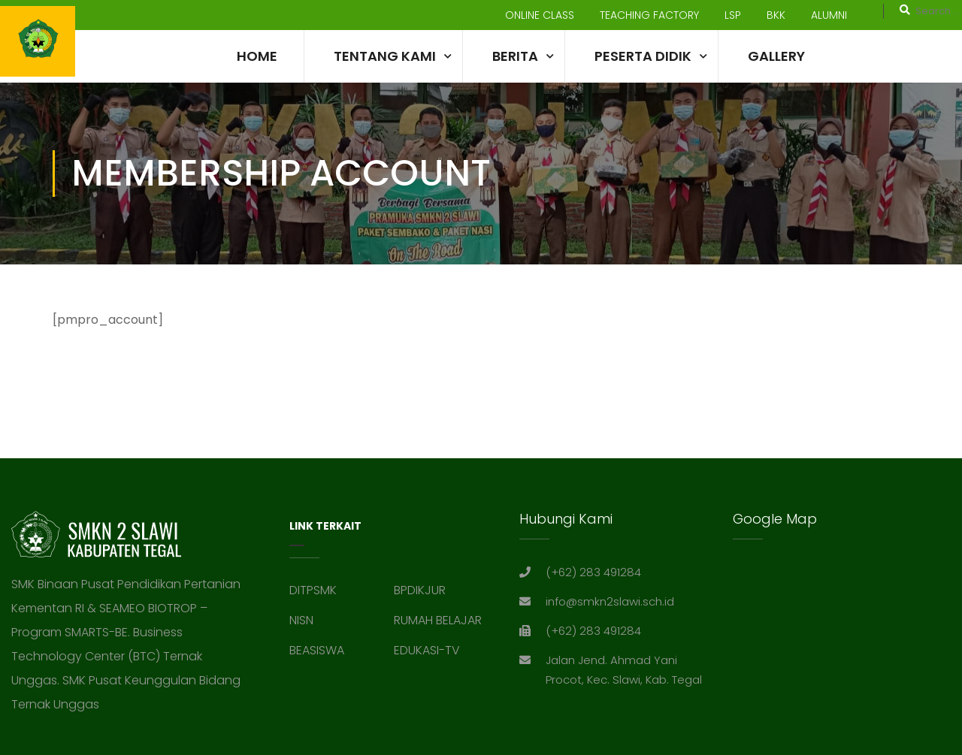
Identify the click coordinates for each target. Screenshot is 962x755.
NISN (301, 620)
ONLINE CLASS (539, 15)
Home (257, 56)
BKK (776, 15)
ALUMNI (829, 15)
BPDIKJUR (420, 590)
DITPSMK (313, 590)
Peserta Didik (642, 56)
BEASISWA (316, 650)
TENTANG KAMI (385, 56)
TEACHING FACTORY (649, 15)
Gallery (776, 56)
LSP (733, 15)
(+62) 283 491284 (593, 572)
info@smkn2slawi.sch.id (610, 601)
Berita (515, 56)
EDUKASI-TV (427, 650)
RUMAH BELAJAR (438, 620)
